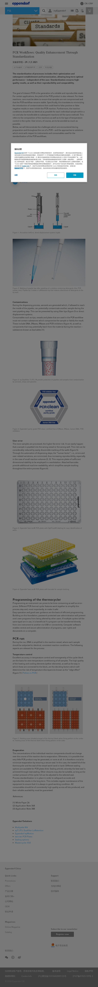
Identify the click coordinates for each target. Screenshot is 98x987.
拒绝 (55, 175)
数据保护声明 (19, 168)
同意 (74, 175)
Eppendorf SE (19, 153)
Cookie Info (25, 166)
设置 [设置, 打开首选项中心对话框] (16, 175)
